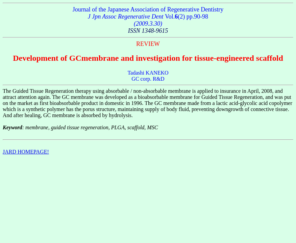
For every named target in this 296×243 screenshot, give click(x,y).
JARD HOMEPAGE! (26, 152)
